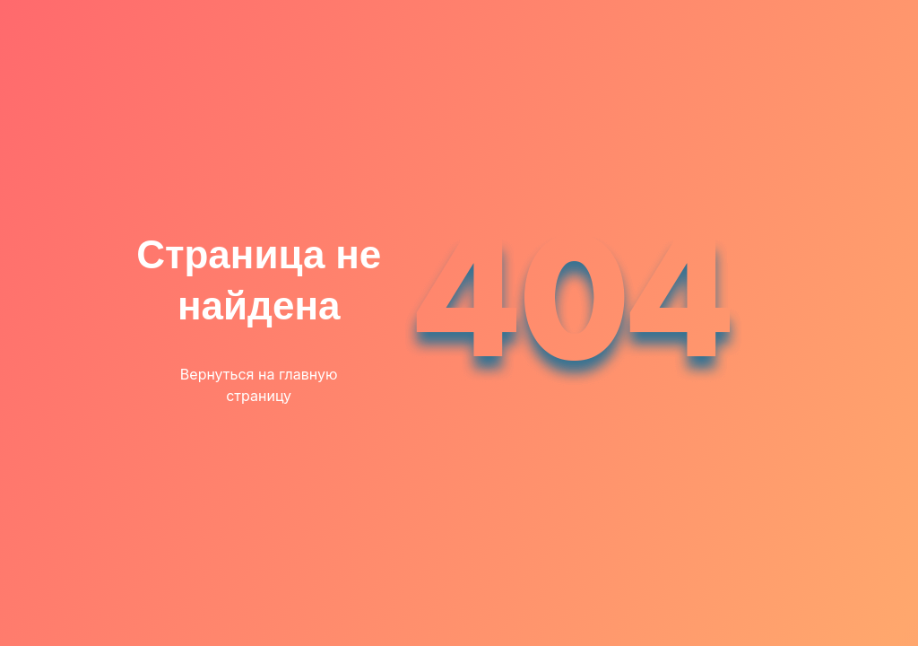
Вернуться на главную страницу (259, 385)
